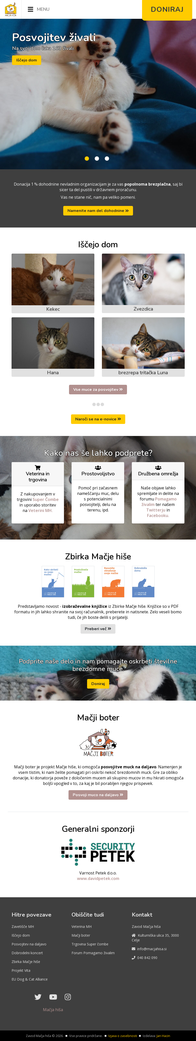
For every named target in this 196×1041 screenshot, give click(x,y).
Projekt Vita (21, 970)
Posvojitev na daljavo (29, 944)
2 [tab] (96, 158)
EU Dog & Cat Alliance (30, 979)
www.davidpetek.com (98, 878)
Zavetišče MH (23, 926)
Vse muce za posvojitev (98, 389)
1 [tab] (86, 158)
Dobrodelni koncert (27, 952)
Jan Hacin (163, 1035)
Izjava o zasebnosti (122, 1035)
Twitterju (156, 510)
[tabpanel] (98, 94)
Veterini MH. (40, 510)
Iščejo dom (26, 60)
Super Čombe (46, 499)
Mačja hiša (53, 1009)
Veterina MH (82, 926)
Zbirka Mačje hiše (26, 961)
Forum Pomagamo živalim (93, 952)
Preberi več (98, 629)
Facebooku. (158, 515)
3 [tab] (106, 158)
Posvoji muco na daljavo (98, 795)
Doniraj (98, 684)
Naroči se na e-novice (98, 419)
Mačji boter (81, 935)
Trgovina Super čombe (90, 944)
